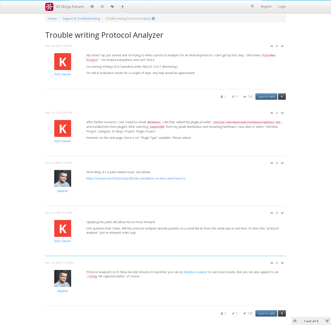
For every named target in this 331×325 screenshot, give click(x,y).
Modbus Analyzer (196, 272)
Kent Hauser (62, 74)
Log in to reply (266, 96)
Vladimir (62, 191)
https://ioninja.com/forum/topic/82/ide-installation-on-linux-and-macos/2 (136, 178)
